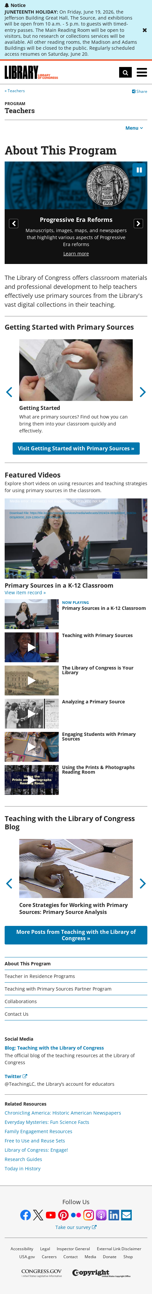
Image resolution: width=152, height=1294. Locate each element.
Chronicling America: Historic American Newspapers (63, 1113)
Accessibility (22, 1249)
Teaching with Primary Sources (97, 635)
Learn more (76, 253)
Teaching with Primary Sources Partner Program (58, 989)
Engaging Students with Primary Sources (99, 736)
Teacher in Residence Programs (40, 976)
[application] (76, 538)
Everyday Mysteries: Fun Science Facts (47, 1122)
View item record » (25, 592)
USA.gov (27, 1257)
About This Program (28, 963)
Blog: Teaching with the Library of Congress (54, 1048)
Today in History (22, 1168)
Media (90, 1257)
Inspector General (73, 1249)
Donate (109, 1257)
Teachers (16, 91)
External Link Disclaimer (119, 1249)
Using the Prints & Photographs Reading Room (98, 769)
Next (138, 223)
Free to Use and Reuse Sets (35, 1140)
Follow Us (76, 1202)
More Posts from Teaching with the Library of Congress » (76, 935)
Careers (49, 1257)
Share (139, 91)
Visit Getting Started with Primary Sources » (76, 448)
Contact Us (17, 1014)
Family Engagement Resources (38, 1131)
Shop (128, 1257)
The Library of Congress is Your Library (97, 670)
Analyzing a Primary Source (93, 701)
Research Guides (23, 1159)
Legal (45, 1249)
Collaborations (21, 1001)
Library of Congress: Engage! (36, 1150)
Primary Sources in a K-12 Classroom (104, 608)
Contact (70, 1257)
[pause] (139, 169)
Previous (13, 223)
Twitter (16, 1076)
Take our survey (76, 1227)
